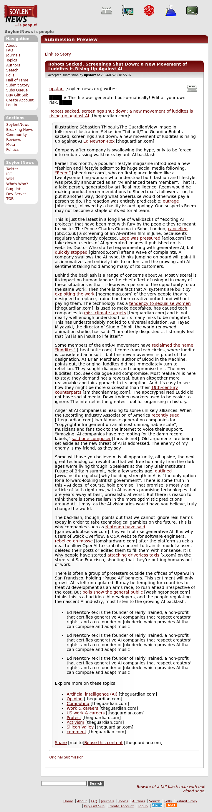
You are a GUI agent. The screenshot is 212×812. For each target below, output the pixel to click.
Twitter (12, 169)
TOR (10, 199)
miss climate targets (105, 312)
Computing (78, 703)
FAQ (9, 50)
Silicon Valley (80, 727)
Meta (10, 145)
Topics (11, 60)
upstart (56, 88)
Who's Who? (17, 184)
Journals (13, 55)
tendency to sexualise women (160, 303)
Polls (10, 75)
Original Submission (66, 757)
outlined (163, 471)
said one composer (91, 438)
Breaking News (19, 130)
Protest (74, 717)
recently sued (166, 415)
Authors (13, 65)
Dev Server (16, 194)
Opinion (74, 698)
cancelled (178, 228)
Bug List (13, 189)
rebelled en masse (74, 541)
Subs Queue (17, 90)
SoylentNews (21, 16)
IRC (9, 174)
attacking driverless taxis (133, 555)
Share (61, 742)
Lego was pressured (139, 238)
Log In (11, 105)
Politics (12, 150)
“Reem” (63, 173)
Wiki (10, 179)
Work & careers (82, 708)
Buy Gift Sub (17, 95)
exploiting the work (75, 294)
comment (76, 731)
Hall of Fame (17, 80)
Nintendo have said (125, 526)
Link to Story (58, 54)
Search (12, 70)
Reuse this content (103, 742)
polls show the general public (112, 592)
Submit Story (17, 85)
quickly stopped (71, 252)
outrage (171, 201)
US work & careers (86, 713)
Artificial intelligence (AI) (92, 694)
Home (68, 801)
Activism (75, 722)
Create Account (20, 100)
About (11, 46)
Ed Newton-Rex (99, 141)
